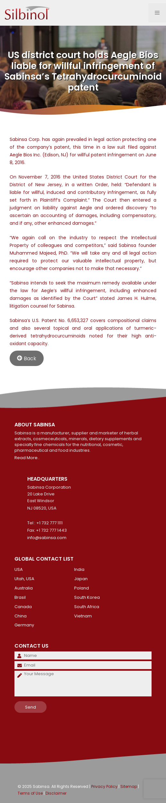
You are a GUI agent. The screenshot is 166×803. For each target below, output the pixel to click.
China (20, 616)
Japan (81, 579)
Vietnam (83, 616)
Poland (81, 588)
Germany (24, 625)
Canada (23, 607)
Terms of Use (30, 793)
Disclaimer (56, 793)
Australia (23, 588)
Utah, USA (24, 579)
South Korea (87, 597)
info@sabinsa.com (46, 538)
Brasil (20, 597)
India (79, 569)
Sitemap (128, 786)
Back (26, 358)
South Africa (86, 607)
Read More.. (26, 458)
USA (18, 569)
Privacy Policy (104, 786)
